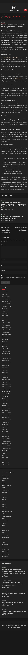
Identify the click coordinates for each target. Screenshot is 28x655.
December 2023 (7, 356)
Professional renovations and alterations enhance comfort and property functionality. (12, 584)
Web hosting (6, 556)
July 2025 (5, 311)
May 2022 (5, 400)
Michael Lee (12, 30)
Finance (5, 494)
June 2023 (5, 370)
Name (2, 260)
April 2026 (5, 294)
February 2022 (6, 408)
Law (4, 518)
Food (4, 499)
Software (5, 539)
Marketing (5, 521)
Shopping (5, 535)
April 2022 (5, 403)
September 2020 (7, 448)
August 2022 (6, 393)
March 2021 (6, 434)
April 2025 (5, 318)
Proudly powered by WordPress (9, 625)
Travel (4, 547)
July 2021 (5, 424)
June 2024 (5, 341)
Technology (6, 544)
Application (6, 476)
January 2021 (6, 438)
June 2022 (5, 398)
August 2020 (6, 450)
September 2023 (7, 363)
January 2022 (6, 410)
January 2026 (6, 296)
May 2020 (5, 457)
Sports (4, 542)
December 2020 (7, 441)
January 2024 (6, 353)
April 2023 (5, 374)
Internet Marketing (7, 516)
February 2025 (6, 322)
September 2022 (7, 391)
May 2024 (5, 344)
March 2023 (6, 377)
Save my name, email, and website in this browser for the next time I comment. (13, 278)
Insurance (5, 513)
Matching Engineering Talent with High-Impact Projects (12, 217)
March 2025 (6, 320)
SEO (4, 532)
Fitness (5, 497)
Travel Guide (6, 549)
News (4, 523)
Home (4, 509)
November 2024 (7, 329)
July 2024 (5, 339)
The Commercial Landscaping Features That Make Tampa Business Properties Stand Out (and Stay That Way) (13, 205)
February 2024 (6, 351)
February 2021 (6, 436)
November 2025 (7, 301)
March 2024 (6, 348)
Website (3, 270)
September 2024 (7, 334)
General (5, 504)
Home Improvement (8, 511)
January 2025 (6, 325)
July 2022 (5, 396)
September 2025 (7, 306)
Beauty (5, 480)
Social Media (6, 537)
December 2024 (7, 327)
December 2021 (7, 412)
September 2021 (7, 419)
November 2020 (7, 443)
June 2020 (5, 455)
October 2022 (6, 389)
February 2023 (6, 379)
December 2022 (7, 384)
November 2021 (7, 415)
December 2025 (7, 299)
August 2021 (6, 422)
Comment (3, 244)
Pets (4, 528)
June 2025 (5, 313)
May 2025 (5, 315)
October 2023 (6, 360)
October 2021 (6, 417)
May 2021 (5, 429)
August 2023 (6, 365)
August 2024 (6, 337)
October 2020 (6, 445)
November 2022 (7, 386)
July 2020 (5, 453)
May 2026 (5, 292)
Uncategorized (6, 551)
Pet (4, 525)
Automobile (6, 478)
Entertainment (6, 490)
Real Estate (6, 530)
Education (5, 487)
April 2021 (5, 431)
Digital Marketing (7, 485)
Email (2, 265)
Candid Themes (16, 627)
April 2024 (5, 346)
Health (4, 506)
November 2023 (7, 358)
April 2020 (5, 460)
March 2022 (6, 405)
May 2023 (5, 372)
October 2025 (6, 303)
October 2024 (6, 332)
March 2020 (6, 462)
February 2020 (6, 464)
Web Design (6, 554)
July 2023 (5, 367)
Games (5, 502)
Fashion (5, 492)
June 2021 (5, 427)
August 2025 (6, 308)
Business (3, 22)
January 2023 (6, 382)
